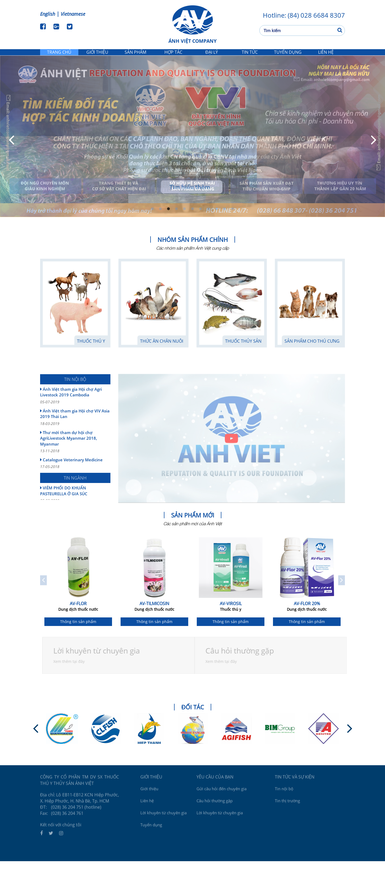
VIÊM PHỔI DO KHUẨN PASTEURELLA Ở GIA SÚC (75, 503)
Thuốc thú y (91, 350)
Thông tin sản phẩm (78, 630)
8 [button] (208, 218)
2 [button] (160, 218)
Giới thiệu (97, 56)
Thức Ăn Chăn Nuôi (161, 350)
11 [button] (232, 218)
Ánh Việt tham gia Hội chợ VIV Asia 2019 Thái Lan (75, 426)
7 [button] (200, 218)
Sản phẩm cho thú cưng (312, 350)
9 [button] (216, 218)
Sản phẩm (135, 56)
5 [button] (184, 218)
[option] (78, 589)
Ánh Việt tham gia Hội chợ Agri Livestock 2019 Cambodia (75, 404)
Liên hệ (326, 56)
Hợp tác (173, 56)
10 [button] (224, 218)
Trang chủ (59, 56)
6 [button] (192, 218)
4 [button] (176, 218)
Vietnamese (73, 14)
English (47, 14)
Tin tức (249, 56)
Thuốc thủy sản (243, 350)
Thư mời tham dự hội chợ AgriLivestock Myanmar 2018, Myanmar (75, 450)
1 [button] (152, 218)
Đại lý (212, 56)
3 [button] (168, 218)
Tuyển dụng (287, 56)
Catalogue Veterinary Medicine (75, 472)
